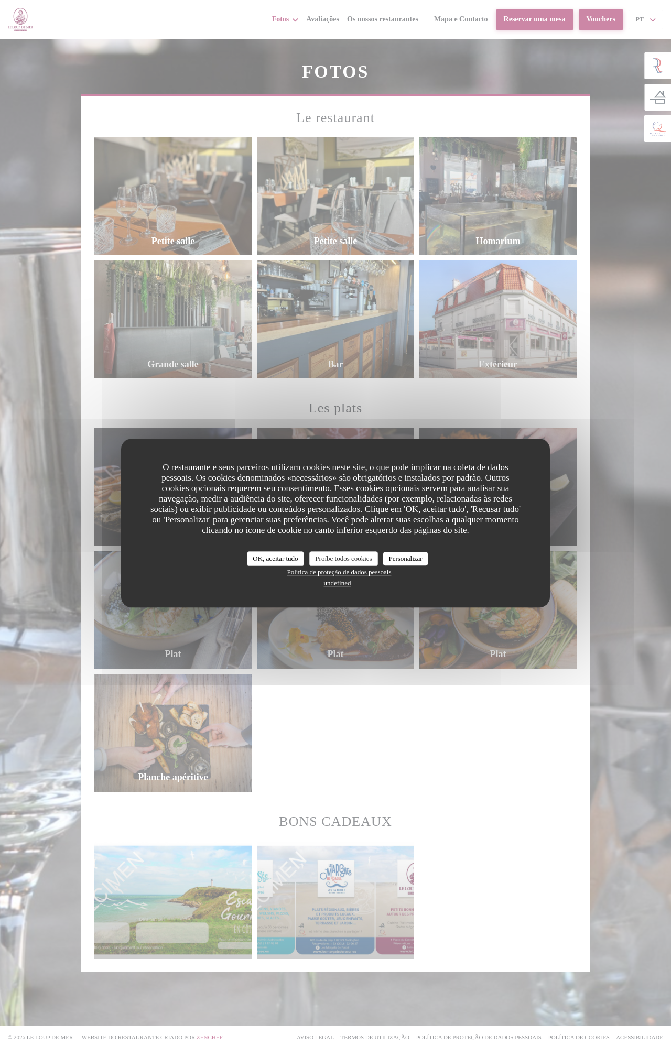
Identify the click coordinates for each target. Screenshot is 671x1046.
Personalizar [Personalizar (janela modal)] (405, 558)
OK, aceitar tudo (275, 558)
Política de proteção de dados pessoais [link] (339, 572)
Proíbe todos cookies (343, 558)
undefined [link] (337, 583)
